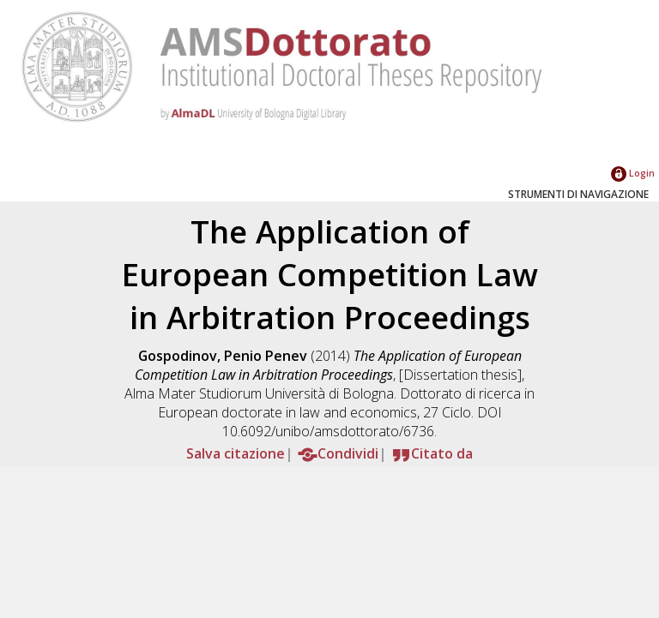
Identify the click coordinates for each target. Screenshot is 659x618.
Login (633, 172)
